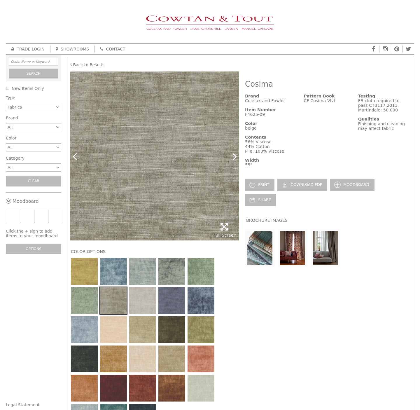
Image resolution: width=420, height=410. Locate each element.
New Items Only (28, 88)
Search (34, 73)
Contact (112, 49)
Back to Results (87, 64)
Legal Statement (23, 404)
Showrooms (72, 49)
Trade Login (28, 49)
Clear (33, 181)
